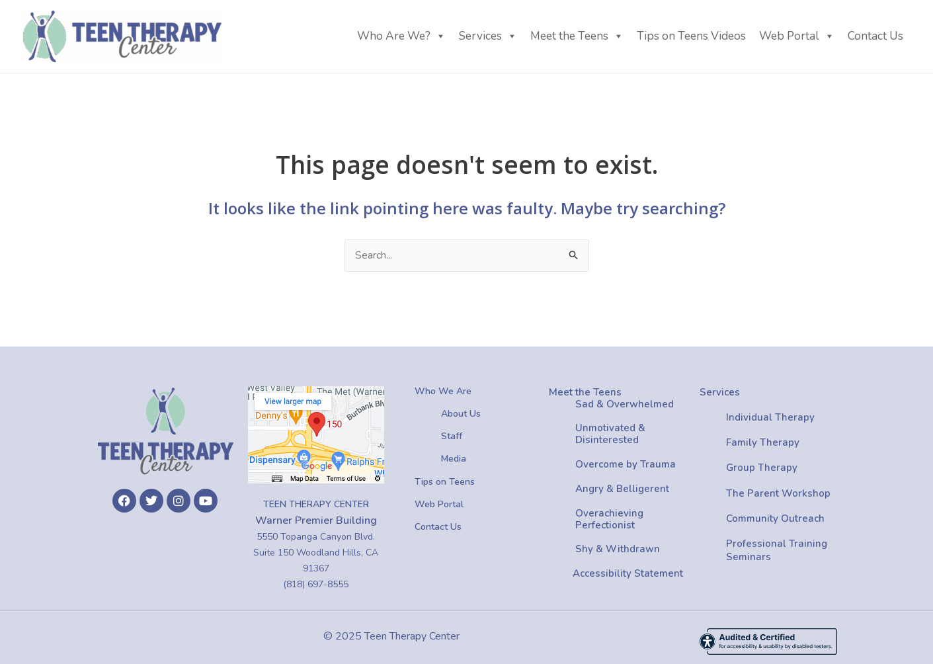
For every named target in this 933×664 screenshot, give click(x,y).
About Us (461, 413)
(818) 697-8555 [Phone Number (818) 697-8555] (315, 584)
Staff (451, 437)
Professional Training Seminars (776, 550)
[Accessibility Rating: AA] (768, 641)
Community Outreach (775, 518)
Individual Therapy (770, 417)
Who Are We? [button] (401, 36)
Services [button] (488, 36)
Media (453, 459)
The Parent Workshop (778, 493)
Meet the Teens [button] (577, 36)
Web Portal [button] (796, 36)
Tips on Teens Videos (691, 36)
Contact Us (875, 36)
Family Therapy (762, 442)
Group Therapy (761, 468)
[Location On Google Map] (316, 434)
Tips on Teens (445, 482)
